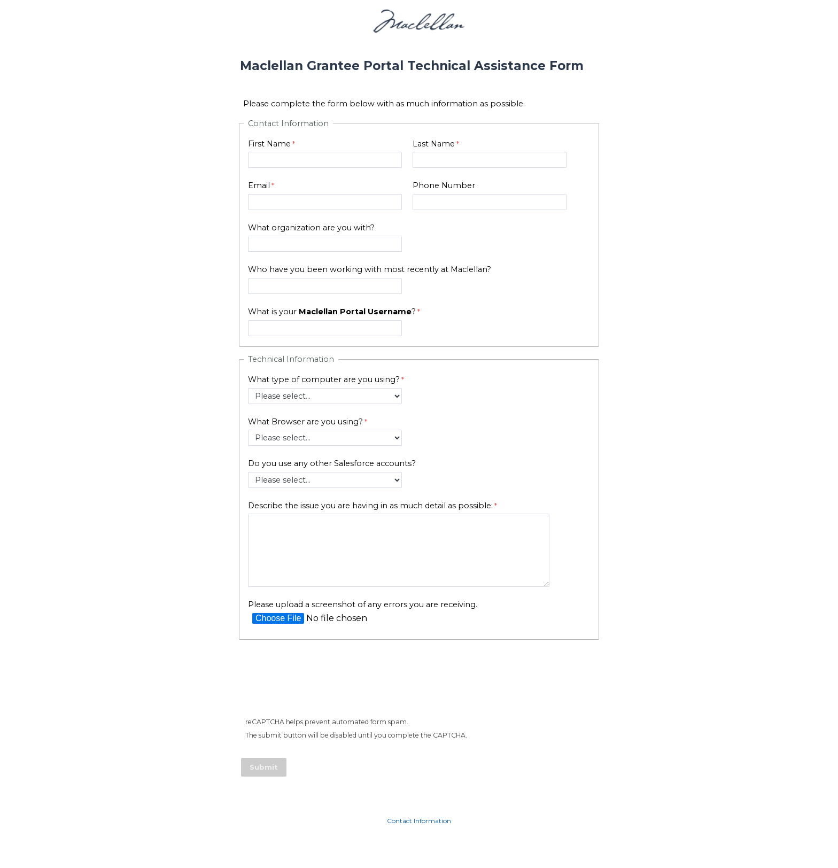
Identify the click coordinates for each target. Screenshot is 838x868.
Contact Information (419, 821)
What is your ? (332, 311)
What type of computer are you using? (324, 379)
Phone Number (444, 185)
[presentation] (323, 681)
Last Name (434, 144)
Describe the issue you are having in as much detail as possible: (370, 505)
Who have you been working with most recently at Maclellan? (369, 269)
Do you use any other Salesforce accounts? (332, 463)
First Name (269, 144)
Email (259, 185)
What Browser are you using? (305, 422)
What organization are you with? (311, 227)
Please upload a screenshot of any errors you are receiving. (362, 604)
